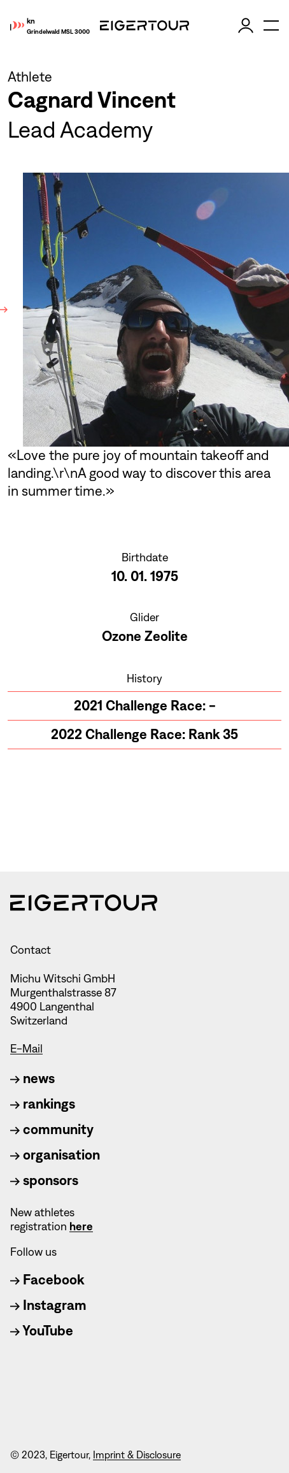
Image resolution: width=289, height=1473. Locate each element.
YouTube (41, 1331)
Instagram (48, 1305)
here (81, 1226)
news (32, 1078)
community (52, 1129)
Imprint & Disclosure (137, 1454)
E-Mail (26, 1048)
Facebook (47, 1280)
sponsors (44, 1180)
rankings (42, 1104)
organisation (55, 1155)
